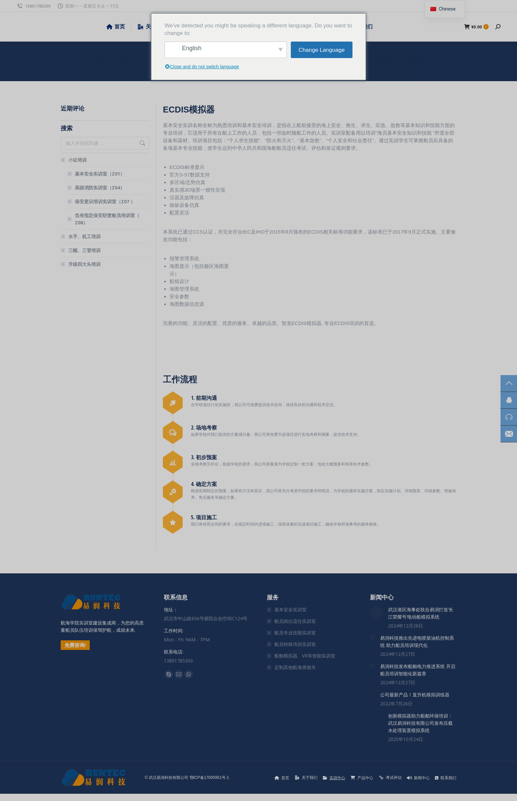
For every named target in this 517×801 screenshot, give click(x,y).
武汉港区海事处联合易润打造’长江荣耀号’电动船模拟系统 (420, 613)
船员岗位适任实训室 (295, 621)
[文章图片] (376, 612)
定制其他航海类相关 (295, 667)
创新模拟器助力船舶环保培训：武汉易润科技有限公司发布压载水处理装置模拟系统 (420, 723)
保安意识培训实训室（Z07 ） (105, 201)
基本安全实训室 (290, 609)
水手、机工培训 (84, 236)
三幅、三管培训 (84, 250)
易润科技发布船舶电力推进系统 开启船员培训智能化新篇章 (417, 670)
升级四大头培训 (84, 264)
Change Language (322, 50)
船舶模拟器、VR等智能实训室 (304, 656)
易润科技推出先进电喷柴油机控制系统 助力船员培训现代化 (417, 641)
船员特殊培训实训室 (295, 644)
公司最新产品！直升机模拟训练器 (414, 694)
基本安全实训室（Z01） (100, 174)
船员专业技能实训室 (295, 632)
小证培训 (74, 160)
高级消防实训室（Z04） (100, 187)
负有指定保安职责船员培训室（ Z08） (107, 219)
